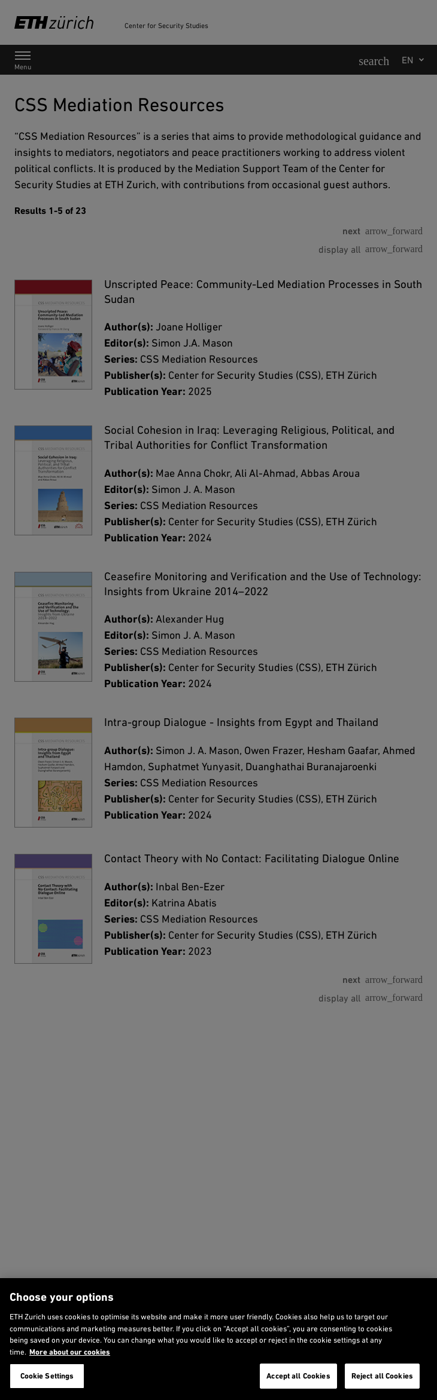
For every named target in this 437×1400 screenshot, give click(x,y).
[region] (218, 1339)
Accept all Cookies (298, 1375)
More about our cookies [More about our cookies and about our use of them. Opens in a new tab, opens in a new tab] (69, 1351)
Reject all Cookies (382, 1375)
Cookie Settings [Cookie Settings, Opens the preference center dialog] (47, 1375)
